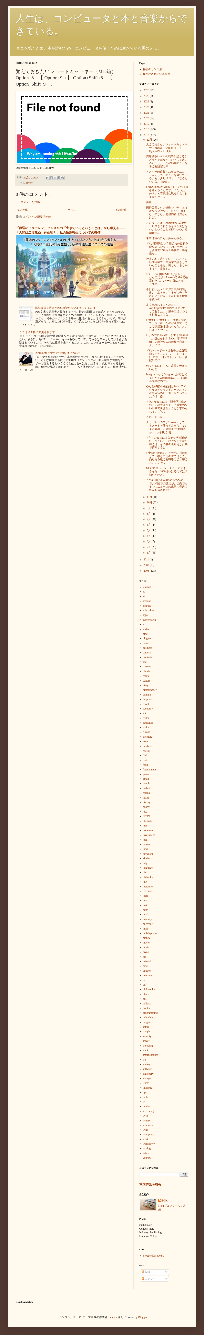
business (147, 647)
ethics (146, 727)
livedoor (147, 891)
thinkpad (147, 1087)
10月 (150, 502)
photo (146, 994)
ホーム (71, 209)
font (145, 760)
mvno (146, 952)
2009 (147, 565)
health (146, 797)
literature (148, 886)
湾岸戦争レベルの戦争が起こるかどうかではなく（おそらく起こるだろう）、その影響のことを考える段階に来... (167, 161)
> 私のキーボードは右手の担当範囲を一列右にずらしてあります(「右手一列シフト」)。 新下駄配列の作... (167, 355)
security (147, 1036)
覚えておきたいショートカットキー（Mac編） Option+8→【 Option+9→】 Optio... (166, 148)
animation (148, 610)
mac (145, 900)
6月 (149, 524)
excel (146, 741)
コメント (149, 1278)
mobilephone (150, 933)
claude (146, 671)
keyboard (148, 853)
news (145, 966)
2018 (147, 129)
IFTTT (29, 183)
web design (149, 1111)
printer (146, 1008)
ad (144, 591)
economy (148, 708)
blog (145, 633)
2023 (147, 101)
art (144, 624)
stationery (148, 1073)
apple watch (149, 619)
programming (150, 1012)
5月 (149, 530)
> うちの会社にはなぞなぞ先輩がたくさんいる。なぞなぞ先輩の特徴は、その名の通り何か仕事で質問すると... (167, 442)
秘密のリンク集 (152, 69)
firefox (146, 750)
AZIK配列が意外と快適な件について (57, 353)
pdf (145, 984)
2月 (149, 547)
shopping (148, 1045)
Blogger (142, 1317)
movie (146, 942)
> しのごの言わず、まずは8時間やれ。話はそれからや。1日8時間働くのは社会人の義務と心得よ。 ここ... (167, 340)
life (145, 872)
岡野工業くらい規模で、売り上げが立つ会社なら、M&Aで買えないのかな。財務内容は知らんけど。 (167, 212)
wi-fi (145, 1115)
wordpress (148, 1134)
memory (147, 919)
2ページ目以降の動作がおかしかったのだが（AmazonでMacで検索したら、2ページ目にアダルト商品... (167, 279)
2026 (147, 90)
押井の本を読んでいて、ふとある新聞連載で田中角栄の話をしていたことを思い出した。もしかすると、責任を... (167, 263)
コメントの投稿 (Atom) (37, 216)
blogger (147, 638)
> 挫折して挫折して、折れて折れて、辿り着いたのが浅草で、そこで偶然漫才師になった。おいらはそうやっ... (167, 325)
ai (144, 596)
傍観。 (150, 202)
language (148, 867)
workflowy (149, 1143)
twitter (146, 1106)
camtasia (147, 657)
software (147, 1069)
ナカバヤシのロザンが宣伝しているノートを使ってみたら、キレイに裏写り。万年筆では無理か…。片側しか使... (167, 427)
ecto (145, 713)
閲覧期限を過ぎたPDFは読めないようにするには (65, 307)
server (146, 1040)
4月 (149, 535)
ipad (145, 839)
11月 (150, 497)
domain (147, 694)
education (148, 722)
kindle (146, 858)
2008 (147, 570)
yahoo (146, 1153)
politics (147, 1003)
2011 (147, 559)
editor (146, 718)
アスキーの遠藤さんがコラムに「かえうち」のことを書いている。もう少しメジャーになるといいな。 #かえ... (167, 176)
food (145, 764)
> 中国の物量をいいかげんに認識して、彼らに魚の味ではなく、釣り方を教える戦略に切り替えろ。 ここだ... (167, 457)
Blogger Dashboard (153, 1255)
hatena (146, 792)
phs (145, 998)
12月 (150, 139)
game (146, 774)
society (147, 1064)
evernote (147, 736)
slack (145, 1050)
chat (145, 661)
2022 (147, 107)
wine (145, 1129)
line (145, 881)
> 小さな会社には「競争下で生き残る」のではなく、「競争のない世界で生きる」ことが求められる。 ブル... (167, 406)
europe (146, 732)
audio (146, 629)
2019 (147, 123)
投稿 (146, 1272)
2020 (147, 118)
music (146, 947)
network (147, 961)
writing (147, 1148)
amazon (147, 601)
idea (145, 811)
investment (149, 835)
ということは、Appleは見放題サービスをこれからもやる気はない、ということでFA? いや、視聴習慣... (167, 227)
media (146, 914)
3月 (149, 541)
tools (145, 1097)
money (146, 937)
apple (146, 615)
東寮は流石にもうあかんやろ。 (165, 238)
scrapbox (148, 1031)
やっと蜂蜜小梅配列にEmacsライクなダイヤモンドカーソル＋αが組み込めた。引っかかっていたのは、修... (167, 391)
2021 (147, 112)
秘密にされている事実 (156, 74)
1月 (149, 552)
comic (146, 675)
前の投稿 (121, 209)
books (146, 643)
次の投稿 (22, 209)
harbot (146, 788)
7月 (149, 519)
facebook (148, 746)
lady (145, 863)
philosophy (149, 989)
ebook (146, 704)
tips (145, 1092)
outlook (147, 970)
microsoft (148, 923)
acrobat (147, 587)
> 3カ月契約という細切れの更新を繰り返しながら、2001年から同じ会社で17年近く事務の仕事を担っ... (167, 248)
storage (147, 1078)
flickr (146, 755)
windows (148, 1125)
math (145, 909)
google (146, 783)
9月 (149, 508)
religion (147, 1022)
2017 (147, 135)
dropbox (147, 699)
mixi (145, 928)
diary (145, 685)
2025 (147, 96)
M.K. (165, 1200)
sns (144, 1059)
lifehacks (148, 877)
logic (145, 895)
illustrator (148, 821)
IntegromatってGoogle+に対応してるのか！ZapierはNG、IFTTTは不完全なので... (166, 378)
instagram (148, 830)
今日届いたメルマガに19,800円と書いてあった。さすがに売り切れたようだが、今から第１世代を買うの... (167, 294)
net (144, 956)
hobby (146, 806)
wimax (146, 1120)
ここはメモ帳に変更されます (37, 332)
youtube (147, 1157)
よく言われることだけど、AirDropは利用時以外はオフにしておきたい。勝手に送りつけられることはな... (167, 309)
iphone (146, 844)
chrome (147, 666)
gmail (146, 778)
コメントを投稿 (30, 202)
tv (144, 1101)
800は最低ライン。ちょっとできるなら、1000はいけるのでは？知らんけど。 (167, 471)
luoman (113, 1317)
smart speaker (150, 1054)
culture (146, 680)
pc (144, 980)
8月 (149, 513)
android (147, 605)
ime (145, 825)
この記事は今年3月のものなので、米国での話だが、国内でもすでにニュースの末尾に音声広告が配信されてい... (167, 485)
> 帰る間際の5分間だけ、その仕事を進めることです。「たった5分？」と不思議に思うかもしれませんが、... (167, 192)
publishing (148, 1017)
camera (147, 652)
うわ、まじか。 (155, 417)
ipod (145, 849)
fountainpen (149, 769)
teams (146, 1083)
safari (146, 1026)
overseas (147, 975)
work (145, 1139)
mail (145, 905)
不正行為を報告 (150, 1185)
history (146, 802)
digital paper (150, 689)
